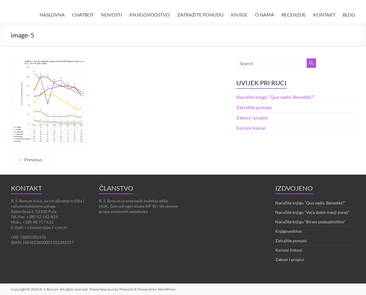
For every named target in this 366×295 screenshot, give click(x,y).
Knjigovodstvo (288, 231)
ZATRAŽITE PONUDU (200, 14)
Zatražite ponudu (254, 107)
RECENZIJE (294, 14)
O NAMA (264, 14)
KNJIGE (239, 14)
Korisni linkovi (251, 128)
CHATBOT (83, 14)
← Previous (30, 159)
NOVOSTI (111, 14)
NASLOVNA (52, 14)
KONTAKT (324, 14)
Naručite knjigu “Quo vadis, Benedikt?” (275, 97)
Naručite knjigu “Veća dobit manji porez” (312, 212)
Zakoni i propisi (252, 117)
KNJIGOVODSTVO (149, 14)
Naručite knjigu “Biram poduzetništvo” (310, 221)
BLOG (349, 14)
